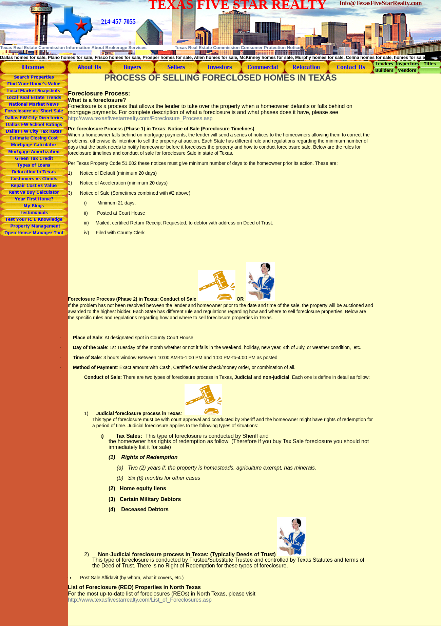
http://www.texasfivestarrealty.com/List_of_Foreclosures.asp (140, 600)
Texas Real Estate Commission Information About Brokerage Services (73, 47)
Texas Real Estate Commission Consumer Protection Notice (237, 47)
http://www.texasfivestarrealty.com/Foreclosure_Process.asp (140, 118)
